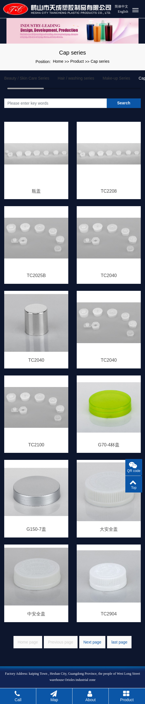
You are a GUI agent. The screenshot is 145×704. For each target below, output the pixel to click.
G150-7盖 (36, 529)
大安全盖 (109, 529)
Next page (92, 642)
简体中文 (121, 6)
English (123, 12)
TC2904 (109, 613)
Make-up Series (116, 78)
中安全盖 (36, 613)
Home (58, 61)
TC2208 (109, 191)
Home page (28, 642)
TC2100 (36, 444)
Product (77, 61)
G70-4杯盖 (108, 444)
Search (123, 103)
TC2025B (36, 275)
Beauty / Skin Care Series (26, 78)
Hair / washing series (76, 78)
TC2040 (109, 275)
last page (119, 642)
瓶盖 (36, 191)
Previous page (60, 642)
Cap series (100, 61)
